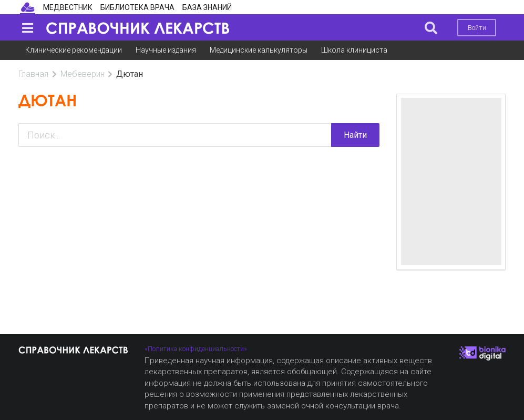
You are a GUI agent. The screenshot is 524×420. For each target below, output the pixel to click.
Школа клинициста (354, 50)
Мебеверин (82, 74)
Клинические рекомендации (73, 50)
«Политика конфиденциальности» (196, 349)
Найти (355, 135)
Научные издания (166, 50)
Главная (33, 74)
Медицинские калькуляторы (258, 50)
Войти (477, 28)
